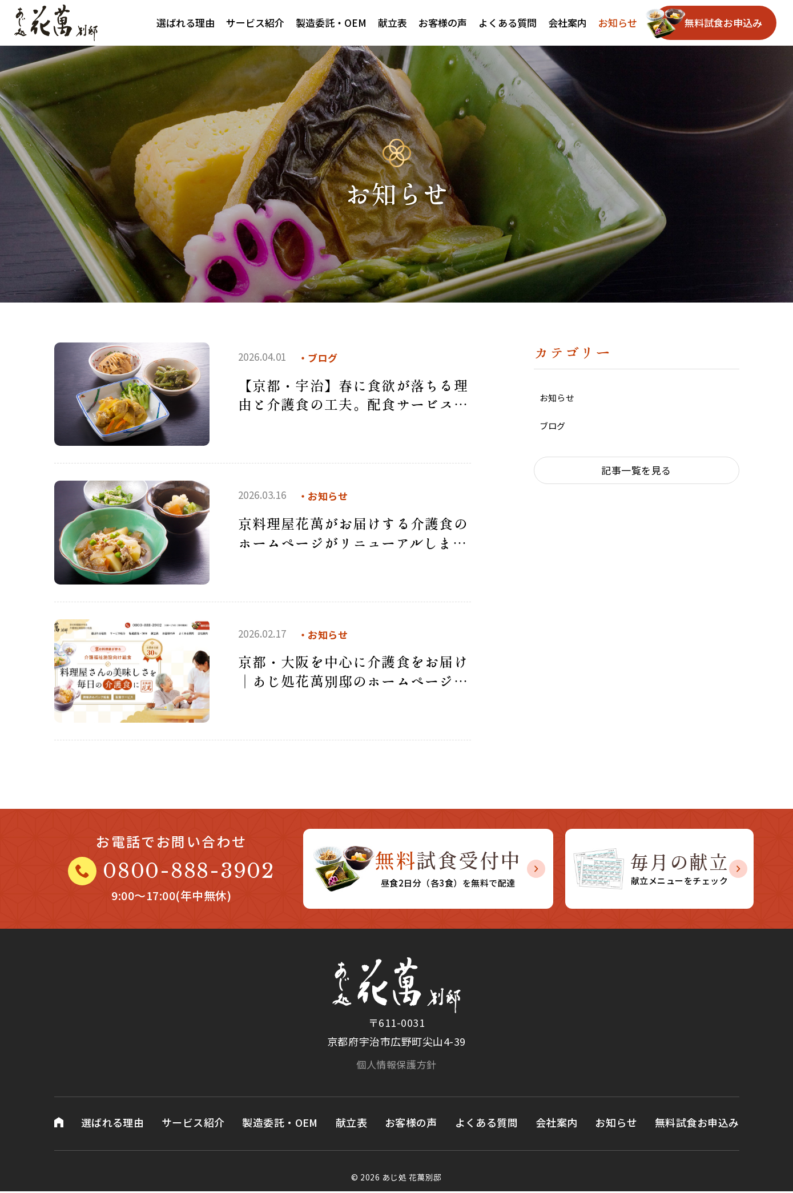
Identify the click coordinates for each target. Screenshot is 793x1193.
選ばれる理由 (185, 22)
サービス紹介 (255, 22)
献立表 (392, 22)
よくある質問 (507, 22)
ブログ (553, 428)
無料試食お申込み (723, 22)
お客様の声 (442, 22)
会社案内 (567, 22)
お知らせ (617, 22)
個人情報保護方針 (396, 1064)
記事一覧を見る (636, 473)
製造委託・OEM (331, 22)
